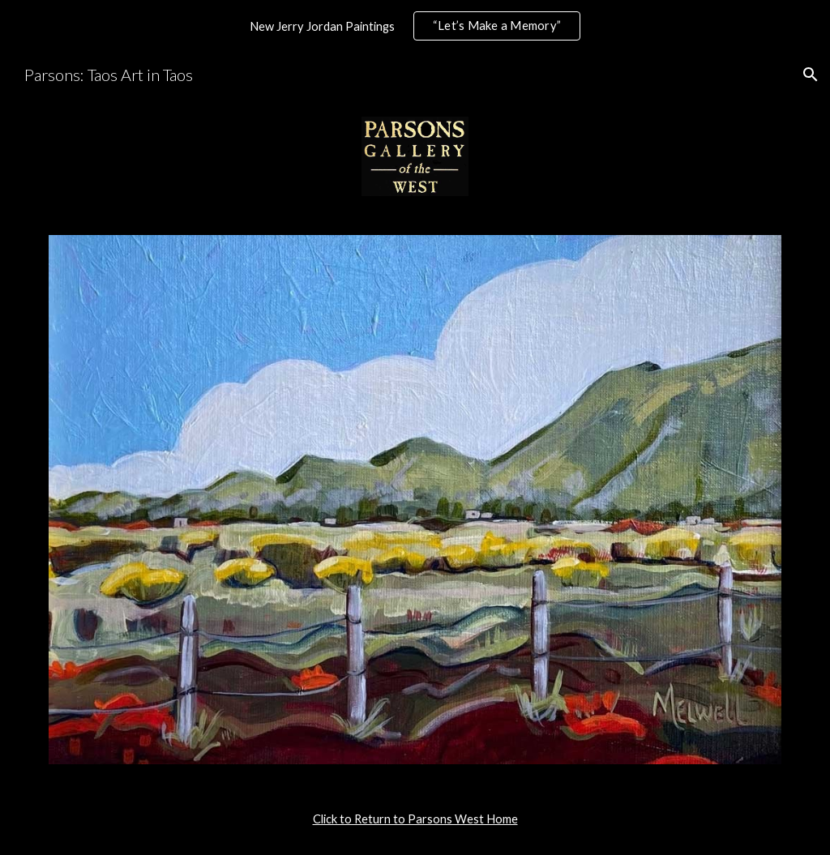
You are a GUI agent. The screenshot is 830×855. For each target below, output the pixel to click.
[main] (415, 819)
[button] (810, 74)
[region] (415, 26)
